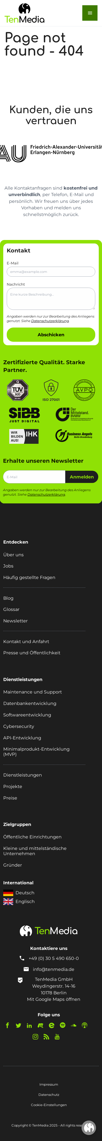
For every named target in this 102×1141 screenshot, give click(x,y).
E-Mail (51, 269)
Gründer (12, 865)
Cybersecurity (18, 726)
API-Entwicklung (22, 737)
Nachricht (51, 296)
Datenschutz (48, 1095)
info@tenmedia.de (53, 969)
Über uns (13, 554)
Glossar (11, 609)
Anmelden (82, 476)
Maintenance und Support (32, 691)
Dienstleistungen (22, 775)
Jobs (8, 566)
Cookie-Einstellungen (49, 1105)
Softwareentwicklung (27, 714)
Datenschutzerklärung (50, 321)
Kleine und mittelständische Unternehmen (35, 851)
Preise (10, 797)
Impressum (48, 1084)
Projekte (12, 786)
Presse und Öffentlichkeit (31, 652)
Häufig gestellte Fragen (29, 577)
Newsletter (15, 620)
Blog (8, 598)
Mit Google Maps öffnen (53, 999)
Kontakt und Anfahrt (26, 641)
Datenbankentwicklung (29, 703)
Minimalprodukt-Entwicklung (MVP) (36, 751)
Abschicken (51, 334)
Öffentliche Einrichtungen (32, 836)
